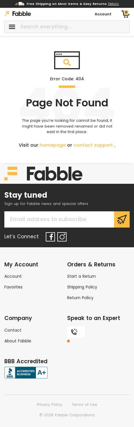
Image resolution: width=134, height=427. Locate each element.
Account (13, 276)
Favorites (13, 287)
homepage (53, 145)
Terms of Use (84, 404)
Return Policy (80, 298)
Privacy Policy (49, 404)
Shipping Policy (82, 287)
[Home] (18, 14)
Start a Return (81, 276)
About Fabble (17, 341)
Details (113, 3)
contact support (94, 145)
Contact (12, 330)
